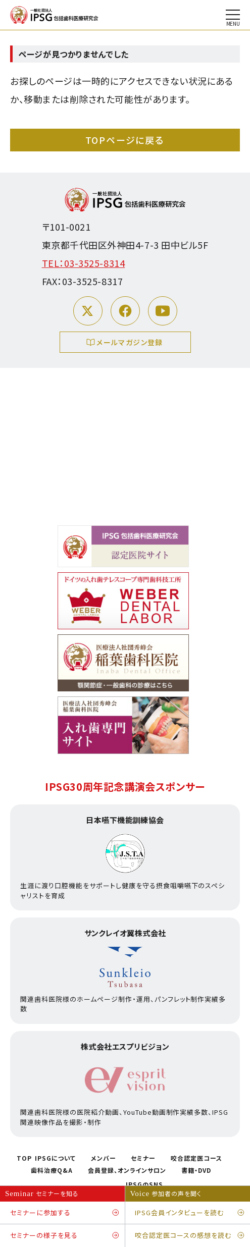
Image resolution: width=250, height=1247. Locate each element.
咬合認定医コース (196, 1158)
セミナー (143, 1158)
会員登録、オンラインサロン (127, 1170)
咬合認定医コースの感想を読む (190, 1235)
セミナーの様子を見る (65, 1235)
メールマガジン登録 (125, 343)
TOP (24, 1158)
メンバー (103, 1158)
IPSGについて (55, 1158)
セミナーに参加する (65, 1213)
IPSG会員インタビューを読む (190, 1213)
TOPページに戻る (124, 139)
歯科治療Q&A (52, 1170)
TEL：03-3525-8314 (83, 262)
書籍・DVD (196, 1170)
